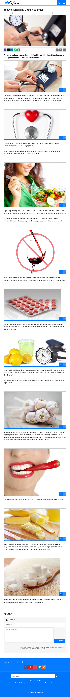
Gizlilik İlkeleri (27, 662)
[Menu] (64, 2)
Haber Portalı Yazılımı (36, 692)
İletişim (19, 662)
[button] (57, 49)
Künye (13, 662)
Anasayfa (6, 662)
